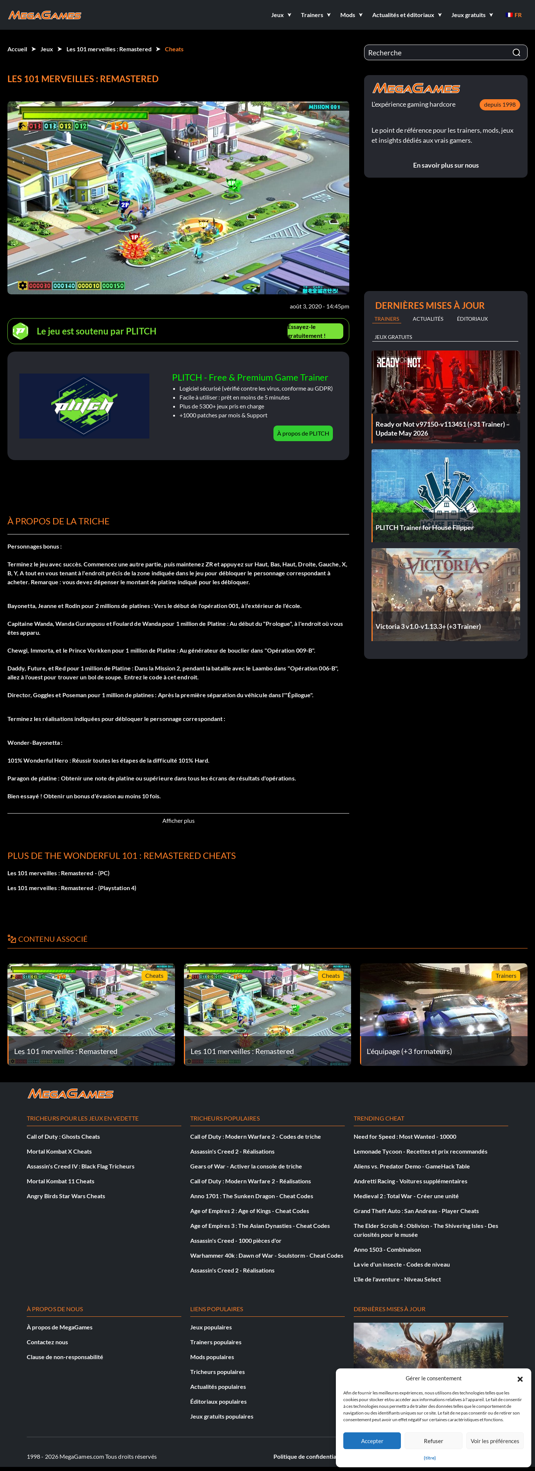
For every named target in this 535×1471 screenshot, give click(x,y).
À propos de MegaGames (60, 1327)
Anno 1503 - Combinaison (387, 1249)
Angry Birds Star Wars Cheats (66, 1195)
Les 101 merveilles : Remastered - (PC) (58, 872)
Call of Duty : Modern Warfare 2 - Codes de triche (255, 1136)
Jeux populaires (211, 1327)
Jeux (46, 48)
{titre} (430, 1458)
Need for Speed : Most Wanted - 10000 (405, 1136)
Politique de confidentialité (309, 1456)
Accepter (372, 1441)
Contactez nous (47, 1341)
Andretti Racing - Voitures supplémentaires (410, 1180)
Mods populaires (212, 1356)
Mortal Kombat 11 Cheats (60, 1180)
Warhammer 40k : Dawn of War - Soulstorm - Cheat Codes (266, 1255)
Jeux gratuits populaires (221, 1416)
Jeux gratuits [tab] (393, 337)
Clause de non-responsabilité (65, 1356)
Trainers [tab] (386, 319)
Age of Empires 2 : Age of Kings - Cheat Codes (249, 1210)
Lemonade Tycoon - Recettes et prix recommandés (420, 1151)
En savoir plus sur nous (446, 165)
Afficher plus (178, 820)
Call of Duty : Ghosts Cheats (63, 1136)
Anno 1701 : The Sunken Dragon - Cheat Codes (251, 1195)
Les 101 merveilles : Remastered (109, 48)
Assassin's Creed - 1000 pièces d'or (236, 1240)
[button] (520, 1378)
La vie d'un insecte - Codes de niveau (402, 1264)
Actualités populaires (218, 1386)
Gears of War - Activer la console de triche (246, 1166)
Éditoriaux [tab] (472, 319)
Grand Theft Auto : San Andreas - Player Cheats (416, 1210)
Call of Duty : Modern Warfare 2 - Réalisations (250, 1180)
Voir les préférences (495, 1441)
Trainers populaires (215, 1341)
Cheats (174, 48)
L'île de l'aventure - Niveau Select (397, 1279)
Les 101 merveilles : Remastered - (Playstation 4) (71, 887)
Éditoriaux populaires (218, 1401)
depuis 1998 (500, 104)
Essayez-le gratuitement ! (307, 331)
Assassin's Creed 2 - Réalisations (232, 1151)
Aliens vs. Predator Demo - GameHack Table (412, 1166)
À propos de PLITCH (303, 433)
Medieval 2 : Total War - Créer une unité (406, 1195)
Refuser (433, 1441)
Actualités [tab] (428, 319)
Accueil (17, 48)
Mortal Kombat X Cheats (59, 1151)
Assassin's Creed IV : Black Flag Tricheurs (80, 1166)
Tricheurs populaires (217, 1371)
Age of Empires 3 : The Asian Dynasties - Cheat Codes (260, 1225)
